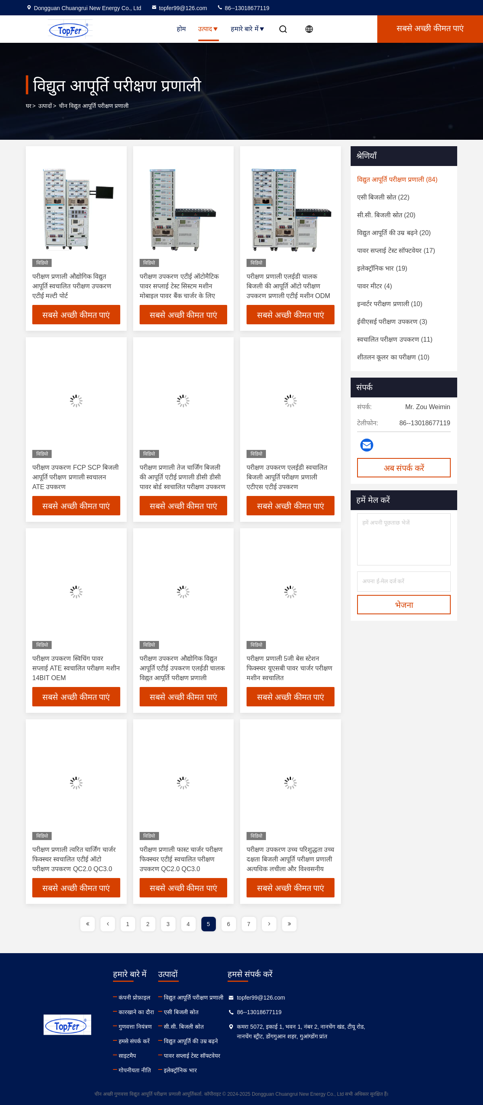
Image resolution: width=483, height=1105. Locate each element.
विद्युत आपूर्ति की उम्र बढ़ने (253, 1041)
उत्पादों (45, 106)
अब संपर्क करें (404, 468)
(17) (396, 250)
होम (181, 28)
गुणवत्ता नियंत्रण (166, 1026)
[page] (87, 924)
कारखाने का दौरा (167, 1012)
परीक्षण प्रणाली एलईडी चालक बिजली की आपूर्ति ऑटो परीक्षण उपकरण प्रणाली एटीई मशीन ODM (288, 286)
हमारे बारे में (248, 28)
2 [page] (148, 924)
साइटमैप (158, 1055)
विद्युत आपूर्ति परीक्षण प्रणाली (256, 997)
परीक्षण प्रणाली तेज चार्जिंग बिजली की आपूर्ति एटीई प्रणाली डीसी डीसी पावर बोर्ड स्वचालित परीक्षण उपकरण (183, 477)
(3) (392, 321)
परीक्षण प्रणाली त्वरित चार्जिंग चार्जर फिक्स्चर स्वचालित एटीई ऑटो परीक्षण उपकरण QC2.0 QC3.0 (74, 859)
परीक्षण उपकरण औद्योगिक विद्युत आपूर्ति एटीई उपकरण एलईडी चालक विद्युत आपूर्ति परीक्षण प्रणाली (182, 668)
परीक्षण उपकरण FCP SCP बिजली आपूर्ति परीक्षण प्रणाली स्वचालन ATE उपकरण (75, 477)
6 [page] (228, 924)
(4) (374, 286)
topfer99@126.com (179, 8)
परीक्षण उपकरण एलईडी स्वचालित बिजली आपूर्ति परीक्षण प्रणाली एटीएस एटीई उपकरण (287, 477)
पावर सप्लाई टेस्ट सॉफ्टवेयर (254, 1055)
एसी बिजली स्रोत (243, 1012)
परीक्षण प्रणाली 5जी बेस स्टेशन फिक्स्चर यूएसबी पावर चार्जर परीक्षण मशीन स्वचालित (289, 668)
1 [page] (128, 924)
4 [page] (188, 924)
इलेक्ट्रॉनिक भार (242, 1070)
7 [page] (249, 924)
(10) (389, 303)
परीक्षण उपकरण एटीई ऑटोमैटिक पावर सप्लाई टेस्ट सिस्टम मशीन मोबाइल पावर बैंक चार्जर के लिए (179, 286)
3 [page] (168, 924)
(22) (383, 197)
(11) (395, 339)
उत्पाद (208, 28)
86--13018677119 (243, 8)
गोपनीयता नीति (166, 1070)
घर (28, 106)
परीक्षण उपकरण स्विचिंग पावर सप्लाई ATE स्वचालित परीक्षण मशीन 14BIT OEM (76, 668)
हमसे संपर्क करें (165, 1041)
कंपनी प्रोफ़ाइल (165, 997)
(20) (386, 215)
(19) (382, 268)
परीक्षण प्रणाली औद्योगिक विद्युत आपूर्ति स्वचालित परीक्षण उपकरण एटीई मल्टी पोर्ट (71, 286)
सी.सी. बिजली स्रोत (246, 1026)
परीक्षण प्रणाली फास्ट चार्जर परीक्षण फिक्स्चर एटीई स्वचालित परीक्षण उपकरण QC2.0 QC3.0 (181, 859)
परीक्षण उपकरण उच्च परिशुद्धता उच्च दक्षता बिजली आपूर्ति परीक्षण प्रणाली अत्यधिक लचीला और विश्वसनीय (290, 859)
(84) (397, 179)
